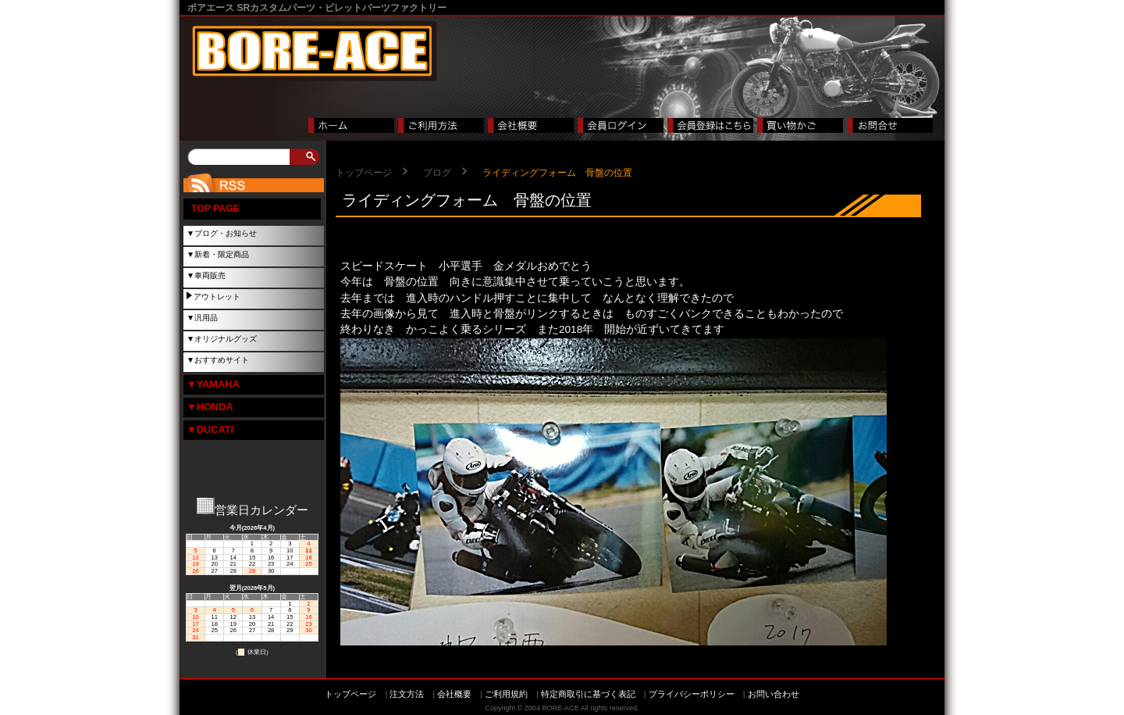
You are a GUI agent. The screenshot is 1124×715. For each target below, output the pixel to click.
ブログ (437, 172)
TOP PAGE (215, 208)
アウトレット (217, 296)
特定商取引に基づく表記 (588, 694)
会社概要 (454, 694)
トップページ (364, 172)
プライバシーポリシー (692, 694)
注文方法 (406, 694)
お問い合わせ (773, 694)
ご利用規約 (506, 694)
